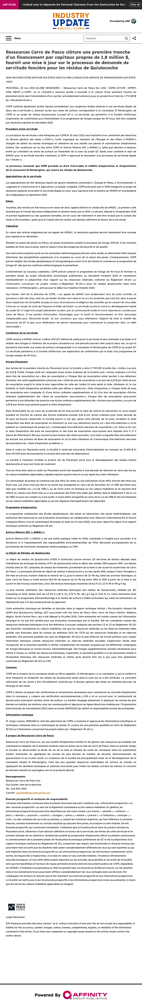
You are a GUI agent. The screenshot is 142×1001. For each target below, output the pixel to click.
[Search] (103, 38)
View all (135, 4)
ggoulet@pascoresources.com (33, 792)
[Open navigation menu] (13, 38)
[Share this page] (134, 38)
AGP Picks (9, 4)
